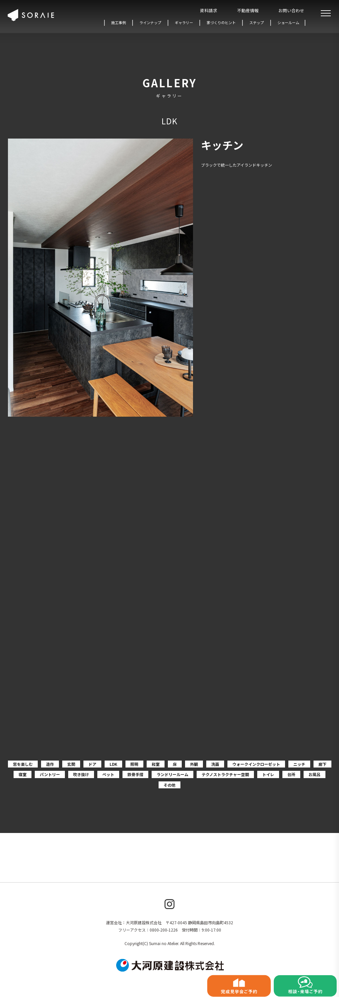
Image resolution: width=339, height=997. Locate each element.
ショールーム (288, 22)
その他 (169, 785)
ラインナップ (150, 22)
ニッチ (299, 764)
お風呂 (314, 774)
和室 (156, 764)
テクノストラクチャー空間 (225, 774)
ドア (92, 764)
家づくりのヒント (221, 22)
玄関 (71, 764)
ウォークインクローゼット (256, 764)
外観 (194, 764)
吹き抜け (81, 774)
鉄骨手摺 (135, 774)
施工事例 (118, 22)
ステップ (256, 22)
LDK (113, 764)
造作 (50, 764)
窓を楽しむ (23, 764)
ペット (108, 774)
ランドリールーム (172, 774)
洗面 (215, 764)
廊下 (322, 764)
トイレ (268, 774)
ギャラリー (184, 22)
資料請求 (208, 10)
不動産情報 (248, 10)
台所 (291, 774)
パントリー (50, 774)
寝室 (22, 774)
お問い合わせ (291, 10)
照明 (134, 764)
